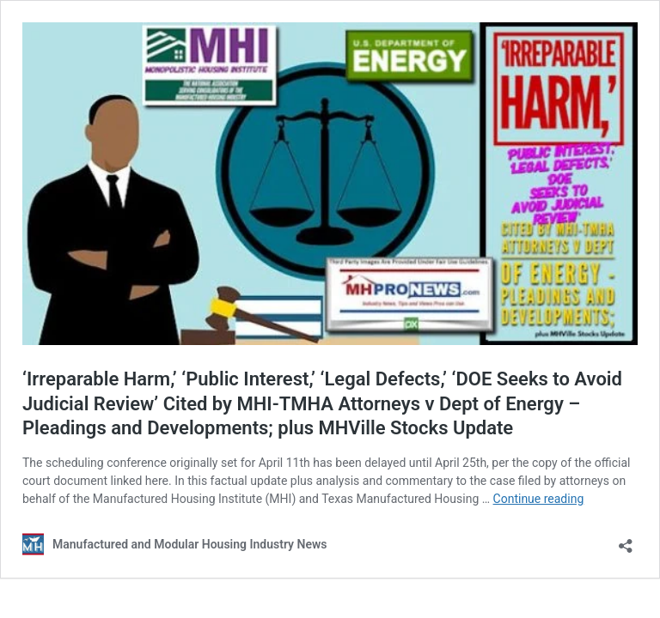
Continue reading (538, 499)
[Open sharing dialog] (626, 540)
